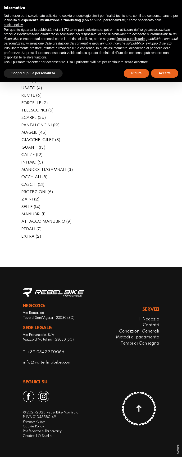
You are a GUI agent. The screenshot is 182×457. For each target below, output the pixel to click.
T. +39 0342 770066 (43, 352)
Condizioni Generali (139, 331)
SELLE (30, 207)
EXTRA (31, 237)
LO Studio (44, 436)
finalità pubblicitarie (130, 39)
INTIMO (32, 162)
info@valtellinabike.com (47, 362)
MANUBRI (33, 214)
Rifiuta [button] (136, 73)
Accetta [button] (165, 73)
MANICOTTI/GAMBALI (47, 170)
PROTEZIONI (37, 192)
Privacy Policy (34, 421)
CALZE (31, 155)
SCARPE (33, 118)
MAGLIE (33, 133)
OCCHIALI (34, 177)
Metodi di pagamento (137, 337)
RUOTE (31, 96)
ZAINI (30, 199)
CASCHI (32, 185)
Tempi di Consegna (140, 343)
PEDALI (31, 229)
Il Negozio (149, 319)
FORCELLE (34, 103)
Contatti (151, 325)
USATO (31, 88)
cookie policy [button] (13, 25)
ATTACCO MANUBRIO (46, 222)
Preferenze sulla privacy (42, 431)
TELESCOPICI (37, 110)
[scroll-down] (178, 449)
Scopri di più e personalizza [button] (33, 73)
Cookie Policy (33, 426)
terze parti (77, 29)
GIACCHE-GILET (40, 140)
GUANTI (33, 148)
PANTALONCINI (40, 125)
